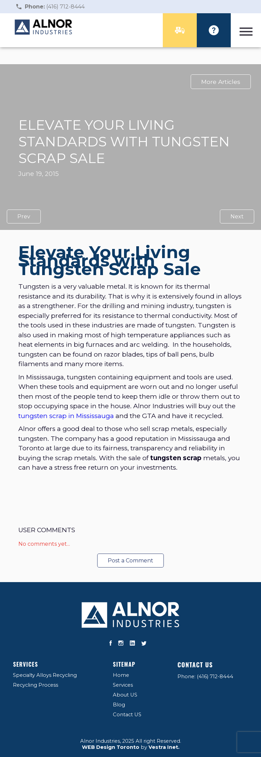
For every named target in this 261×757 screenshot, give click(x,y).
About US (125, 695)
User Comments (46, 530)
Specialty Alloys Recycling (45, 675)
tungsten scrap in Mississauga (67, 416)
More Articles (220, 81)
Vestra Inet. (164, 747)
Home (121, 675)
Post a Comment (130, 560)
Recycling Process (35, 685)
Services (25, 664)
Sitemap (124, 664)
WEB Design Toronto (110, 747)
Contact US (127, 714)
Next (237, 216)
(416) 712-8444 (55, 6)
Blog (119, 705)
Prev (23, 216)
